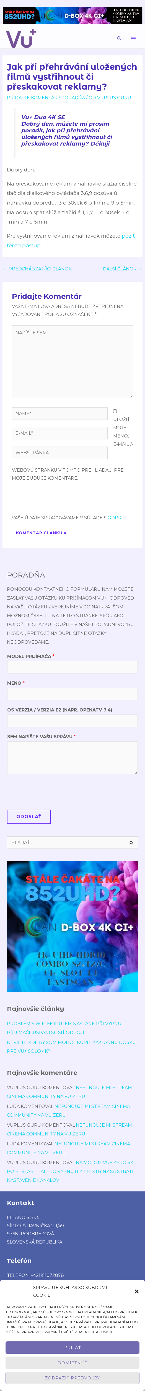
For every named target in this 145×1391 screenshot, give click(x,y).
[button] (136, 1291)
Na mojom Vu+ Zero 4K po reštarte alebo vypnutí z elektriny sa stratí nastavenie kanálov (70, 1171)
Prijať (72, 1347)
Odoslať (29, 816)
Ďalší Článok (122, 269)
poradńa (73, 97)
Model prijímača (31, 656)
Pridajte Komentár (32, 97)
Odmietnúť (73, 1362)
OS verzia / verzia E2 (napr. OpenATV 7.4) (59, 710)
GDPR (114, 517)
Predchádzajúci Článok (37, 269)
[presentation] (54, 500)
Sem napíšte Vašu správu (41, 736)
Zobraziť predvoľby (72, 1378)
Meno (16, 683)
